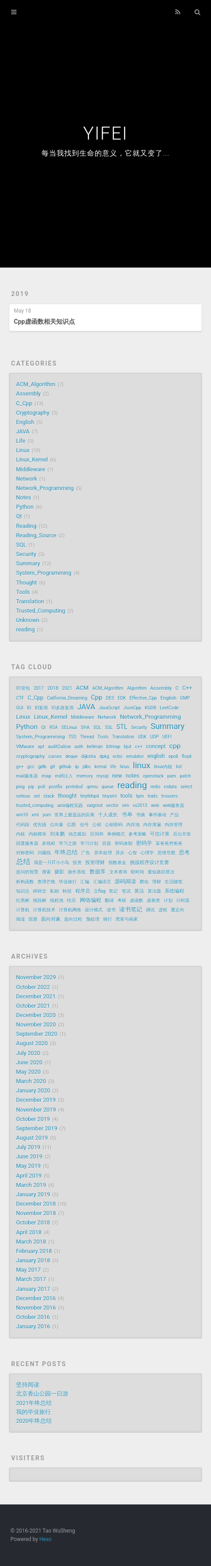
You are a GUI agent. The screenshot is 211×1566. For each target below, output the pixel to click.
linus (124, 766)
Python (24, 506)
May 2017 (28, 1269)
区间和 (96, 834)
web (155, 805)
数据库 (98, 872)
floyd (186, 756)
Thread (87, 736)
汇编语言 (102, 881)
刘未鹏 (57, 834)
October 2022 (33, 987)
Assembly (28, 393)
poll (41, 786)
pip (31, 786)
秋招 (66, 891)
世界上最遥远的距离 (74, 814)
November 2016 (36, 1307)
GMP (185, 698)
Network (26, 478)
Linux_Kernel (32, 459)
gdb (42, 767)
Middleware (30, 469)
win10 (22, 814)
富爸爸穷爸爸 (169, 843)
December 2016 (36, 1298)
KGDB (150, 707)
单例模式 (116, 834)
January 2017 (33, 1289)
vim (125, 805)
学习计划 (89, 843)
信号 (84, 824)
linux (141, 765)
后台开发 (182, 834)
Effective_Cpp (143, 698)
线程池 (56, 900)
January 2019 (33, 1194)
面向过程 (73, 919)
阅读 (20, 919)
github (65, 766)
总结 (23, 862)
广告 (85, 852)
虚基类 (153, 900)
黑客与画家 (127, 919)
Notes (23, 497)
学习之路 (68, 843)
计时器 (183, 900)
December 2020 (36, 1015)
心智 (132, 852)
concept (155, 746)
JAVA (22, 431)
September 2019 (37, 1128)
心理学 (147, 852)
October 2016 (33, 1317)
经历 (71, 900)
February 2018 (34, 1251)
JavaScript (109, 707)
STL (122, 727)
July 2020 (28, 1053)
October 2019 (33, 1119)
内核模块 (37, 834)
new (117, 776)
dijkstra (88, 756)
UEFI (166, 736)
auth (78, 746)
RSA (54, 727)
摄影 (59, 872)
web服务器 (173, 805)
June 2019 (29, 1156)
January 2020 (33, 1090)
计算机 (22, 909)
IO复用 (41, 707)
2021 (67, 688)
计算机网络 (70, 909)
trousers (169, 796)
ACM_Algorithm (35, 384)
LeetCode (169, 707)
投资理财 (95, 862)
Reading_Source (36, 535)
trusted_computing (35, 805)
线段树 (39, 900)
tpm (140, 796)
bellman (95, 746)
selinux (23, 796)
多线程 (48, 843)
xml (35, 814)
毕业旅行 (68, 881)
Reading (26, 526)
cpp (175, 746)
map (46, 776)
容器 (106, 843)
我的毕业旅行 (33, 1412)
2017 (38, 688)
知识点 (22, 891)
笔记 (113, 891)
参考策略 (137, 834)
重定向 (177, 909)
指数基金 (117, 862)
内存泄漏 (152, 824)
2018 (52, 688)
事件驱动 (157, 814)
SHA (85, 727)
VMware (25, 747)
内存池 (133, 824)
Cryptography (33, 412)
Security (26, 554)
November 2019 (36, 1109)
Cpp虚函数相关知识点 (44, 321)
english (156, 756)
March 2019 (31, 1185)
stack (48, 796)
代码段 (22, 824)
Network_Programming (45, 488)
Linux (22, 450)
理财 (156, 881)
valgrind (94, 805)
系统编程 (174, 891)
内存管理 (173, 824)
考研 (121, 900)
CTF (20, 698)
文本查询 (118, 872)
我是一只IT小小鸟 (51, 862)
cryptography (30, 756)
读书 (111, 909)
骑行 (107, 919)
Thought (26, 582)
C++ (187, 688)
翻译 (109, 900)
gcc (30, 766)
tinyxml (109, 796)
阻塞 (33, 919)
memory (85, 776)
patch (185, 776)
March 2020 (31, 1081)
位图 (71, 824)
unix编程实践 (70, 805)
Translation (30, 601)
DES (110, 698)
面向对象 (51, 919)
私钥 (54, 891)
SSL (108, 727)
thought (67, 796)
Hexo (45, 1539)
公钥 (96, 824)
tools (126, 796)
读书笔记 (130, 909)
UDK (142, 736)
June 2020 (29, 1062)
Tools (23, 592)
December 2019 (36, 1099)
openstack (153, 776)
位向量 (56, 824)
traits (153, 796)
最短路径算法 (161, 872)
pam (171, 776)
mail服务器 (27, 776)
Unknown (27, 620)
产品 (174, 814)
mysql (102, 776)
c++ (139, 746)
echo (118, 756)
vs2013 (140, 805)
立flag (100, 891)
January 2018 (33, 1260)
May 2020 (28, 1071)
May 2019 (28, 1165)
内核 (20, 834)
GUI (19, 707)
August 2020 (32, 1043)
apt (41, 746)
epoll (173, 756)
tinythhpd (89, 796)
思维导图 (166, 852)
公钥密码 (114, 824)
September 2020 (37, 1033)
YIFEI (105, 133)
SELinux (69, 727)
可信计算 (160, 834)
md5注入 (64, 776)
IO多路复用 (63, 707)
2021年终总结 (34, 1403)
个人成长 (108, 815)
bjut (128, 746)
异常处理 (103, 852)
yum (46, 814)
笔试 (126, 891)
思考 (184, 852)
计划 (168, 900)
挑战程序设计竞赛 (149, 862)
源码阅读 (125, 881)
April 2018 (28, 1232)
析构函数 (25, 881)
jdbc (87, 766)
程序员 (82, 891)
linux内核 (163, 766)
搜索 (46, 872)
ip (77, 767)
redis (156, 786)
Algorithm (137, 688)
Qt (19, 516)
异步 (120, 852)
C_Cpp (24, 403)
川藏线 (44, 852)
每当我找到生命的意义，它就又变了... (105, 153)
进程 (162, 909)
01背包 (23, 688)
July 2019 (28, 1147)
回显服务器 (27, 843)
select (186, 786)
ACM (82, 687)
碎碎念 (39, 891)
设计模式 (94, 909)
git (52, 766)
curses (55, 756)
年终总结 (66, 852)
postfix (55, 786)
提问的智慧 (27, 872)
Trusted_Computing (40, 610)
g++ (20, 766)
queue (107, 786)
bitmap (113, 746)
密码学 (144, 843)
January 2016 (33, 1326)
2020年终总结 (34, 1421)
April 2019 (28, 1175)
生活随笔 (173, 881)
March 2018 (31, 1241)
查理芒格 (46, 881)
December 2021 (36, 996)
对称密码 (25, 852)
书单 (127, 815)
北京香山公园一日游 (42, 1393)
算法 (139, 891)
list (179, 766)
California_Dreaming (67, 698)
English (25, 422)
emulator (135, 756)
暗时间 (137, 872)
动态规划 (77, 834)
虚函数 (136, 900)
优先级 (39, 824)
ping (20, 786)
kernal (101, 766)
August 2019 (32, 1137)
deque (72, 756)
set (36, 796)
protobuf (74, 786)
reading (25, 629)
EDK (122, 698)
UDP (154, 736)
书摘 (140, 814)
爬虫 (144, 881)
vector (112, 805)
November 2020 (36, 1024)
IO (29, 707)
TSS (72, 736)
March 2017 (31, 1279)
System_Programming (43, 572)
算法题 (154, 891)
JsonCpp (132, 707)
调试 (150, 909)
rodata (170, 786)
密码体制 (123, 843)
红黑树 (22, 900)
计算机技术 (44, 909)
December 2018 (36, 1203)
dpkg (104, 756)
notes (133, 776)
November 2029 (36, 977)
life (113, 766)
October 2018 (33, 1222)
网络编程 (90, 900)
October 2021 (33, 1005)
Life (20, 440)
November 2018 (36, 1213)
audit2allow (59, 746)
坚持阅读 (27, 1384)
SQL (21, 544)
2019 (20, 293)
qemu (92, 786)
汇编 (84, 881)
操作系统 (77, 872)
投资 (77, 862)
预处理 (92, 919)
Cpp (97, 697)
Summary (28, 563)
